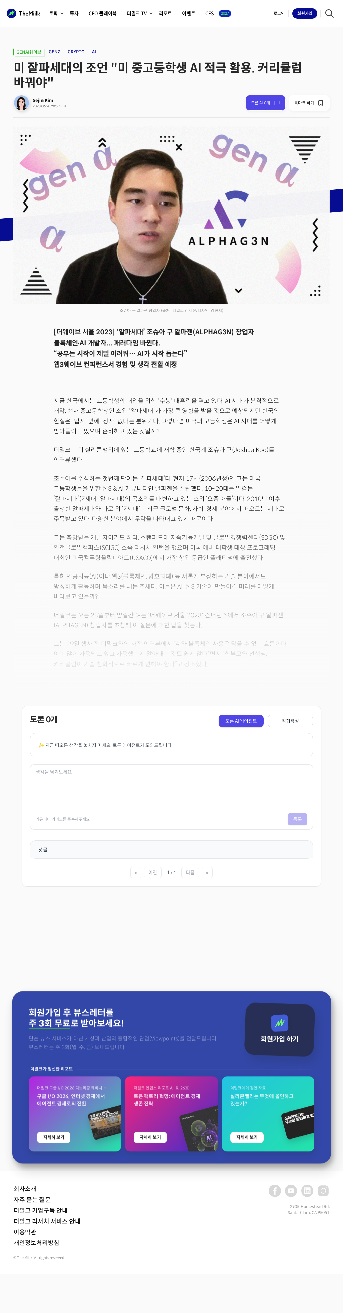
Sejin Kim (43, 100)
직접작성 (290, 721)
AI (94, 52)
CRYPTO (76, 52)
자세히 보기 (53, 1204)
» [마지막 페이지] (207, 872)
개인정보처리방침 (36, 1243)
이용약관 (24, 1232)
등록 (297, 819)
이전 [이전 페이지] (152, 872)
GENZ (54, 52)
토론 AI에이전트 (241, 721)
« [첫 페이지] (136, 872)
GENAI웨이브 (28, 52)
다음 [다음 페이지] (190, 872)
